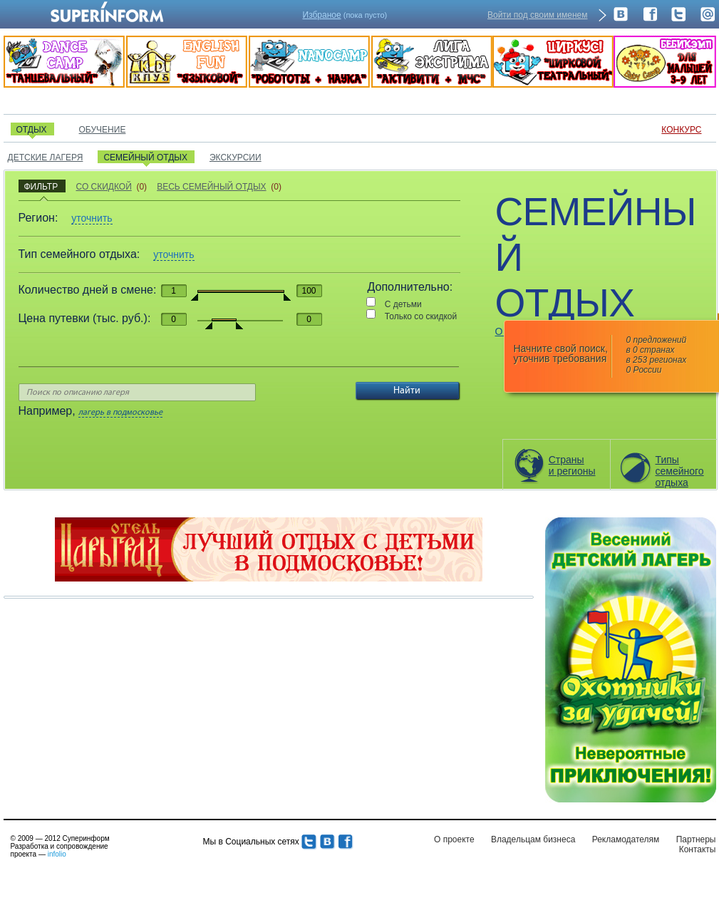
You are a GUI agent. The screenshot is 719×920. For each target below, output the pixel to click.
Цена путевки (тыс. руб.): (85, 318)
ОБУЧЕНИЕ (102, 130)
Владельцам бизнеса (533, 839)
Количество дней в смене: (88, 290)
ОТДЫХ (31, 130)
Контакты (697, 849)
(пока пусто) (345, 15)
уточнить (91, 218)
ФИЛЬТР (41, 187)
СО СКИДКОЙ (103, 187)
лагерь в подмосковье (120, 412)
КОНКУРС (681, 130)
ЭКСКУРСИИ (236, 157)
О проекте (454, 839)
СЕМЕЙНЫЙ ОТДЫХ (145, 157)
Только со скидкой (421, 316)
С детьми (403, 304)
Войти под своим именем (537, 15)
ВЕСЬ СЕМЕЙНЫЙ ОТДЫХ (211, 187)
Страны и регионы (572, 465)
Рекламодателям (626, 839)
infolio (57, 854)
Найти (406, 390)
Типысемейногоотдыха (680, 471)
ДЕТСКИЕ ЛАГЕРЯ (45, 157)
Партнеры (696, 839)
